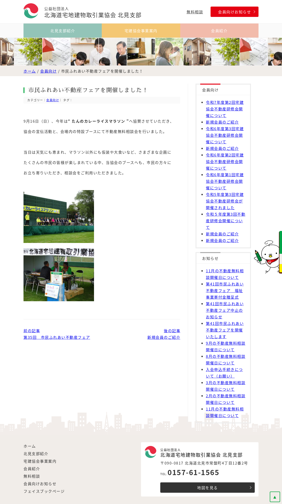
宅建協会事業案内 (141, 30)
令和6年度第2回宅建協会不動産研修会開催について (225, 161)
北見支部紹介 (62, 30)
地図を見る (207, 487)
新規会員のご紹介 (222, 122)
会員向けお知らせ (234, 12)
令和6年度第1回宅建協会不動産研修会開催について (225, 181)
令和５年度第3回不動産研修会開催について (225, 220)
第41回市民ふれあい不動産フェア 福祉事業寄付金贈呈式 (225, 290)
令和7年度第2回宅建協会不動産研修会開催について (225, 108)
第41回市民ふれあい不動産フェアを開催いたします (225, 329)
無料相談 (195, 12)
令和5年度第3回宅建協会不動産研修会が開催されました (225, 200)
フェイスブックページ (44, 491)
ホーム (30, 71)
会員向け (48, 71)
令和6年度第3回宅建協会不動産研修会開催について (225, 135)
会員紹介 (219, 30)
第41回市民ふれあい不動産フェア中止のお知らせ (225, 310)
